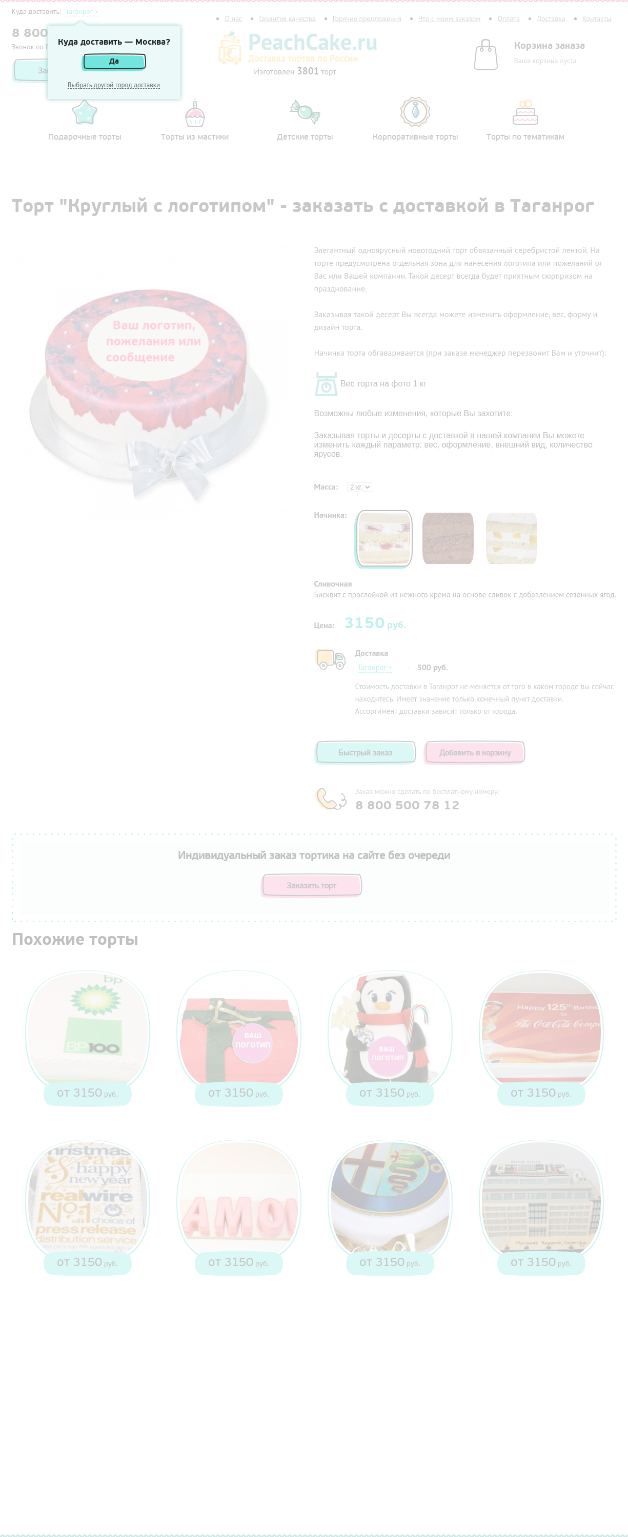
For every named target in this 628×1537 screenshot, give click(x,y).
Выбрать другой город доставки (114, 85)
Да (114, 61)
